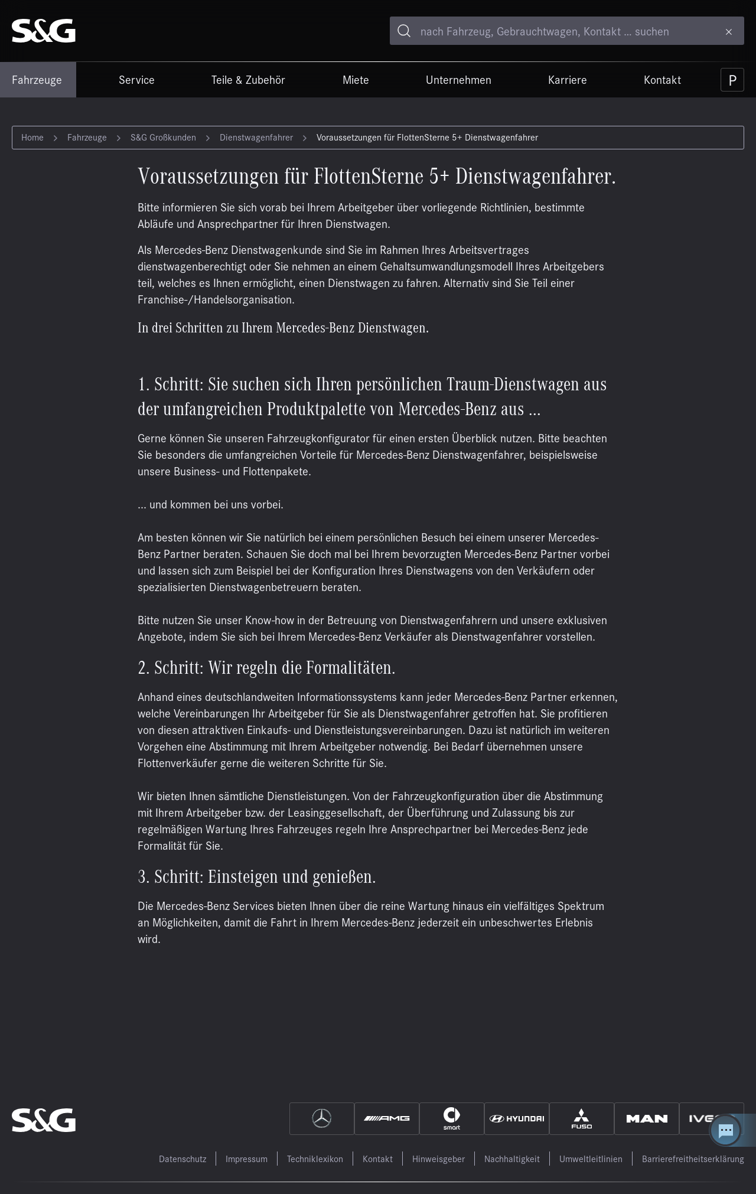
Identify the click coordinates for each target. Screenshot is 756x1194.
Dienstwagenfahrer (256, 137)
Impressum (247, 1158)
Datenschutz (182, 1158)
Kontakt (662, 79)
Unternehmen (458, 79)
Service (137, 79)
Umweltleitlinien (591, 1158)
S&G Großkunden (163, 137)
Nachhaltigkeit (512, 1158)
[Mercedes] (321, 1118)
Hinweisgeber (438, 1158)
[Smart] (451, 1118)
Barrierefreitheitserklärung (693, 1158)
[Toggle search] (404, 31)
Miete (356, 79)
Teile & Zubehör (248, 79)
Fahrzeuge (37, 79)
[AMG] (386, 1118)
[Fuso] (581, 1118)
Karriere (567, 79)
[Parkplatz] (732, 80)
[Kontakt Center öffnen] (732, 1130)
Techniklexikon (315, 1158)
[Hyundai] (516, 1118)
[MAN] (646, 1118)
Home (32, 137)
